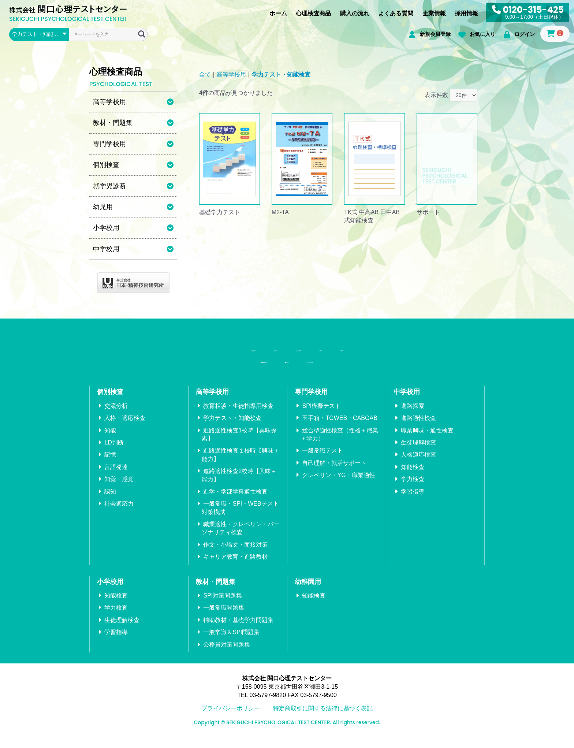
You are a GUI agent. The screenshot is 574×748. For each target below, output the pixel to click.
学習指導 (412, 500)
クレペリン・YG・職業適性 (338, 484)
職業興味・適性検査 (427, 439)
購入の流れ (354, 13)
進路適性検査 (418, 427)
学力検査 (412, 488)
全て (205, 74)
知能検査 (412, 476)
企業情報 (434, 13)
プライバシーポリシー (230, 717)
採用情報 (466, 13)
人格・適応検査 (124, 427)
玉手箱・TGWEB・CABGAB (339, 427)
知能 (110, 439)
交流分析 (116, 415)
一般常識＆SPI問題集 (231, 641)
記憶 (110, 464)
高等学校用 (231, 74)
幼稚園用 (308, 590)
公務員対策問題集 (226, 653)
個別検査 (110, 401)
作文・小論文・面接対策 (235, 553)
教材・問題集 (215, 590)
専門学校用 (311, 401)
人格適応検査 (418, 464)
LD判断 (113, 451)
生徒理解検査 (418, 451)
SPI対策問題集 (222, 605)
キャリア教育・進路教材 (235, 566)
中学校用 (407, 401)
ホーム (278, 13)
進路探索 (412, 415)
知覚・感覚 (119, 488)
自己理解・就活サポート (334, 472)
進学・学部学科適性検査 (235, 500)
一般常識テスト (322, 460)
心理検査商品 (313, 13)
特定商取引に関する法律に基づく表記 (323, 717)
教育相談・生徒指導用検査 (238, 415)
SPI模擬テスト (321, 415)
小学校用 (110, 590)
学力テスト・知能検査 (281, 74)
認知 (110, 500)
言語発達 (116, 476)
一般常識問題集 (223, 617)
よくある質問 (395, 13)
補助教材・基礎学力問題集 (238, 629)
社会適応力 (119, 512)
